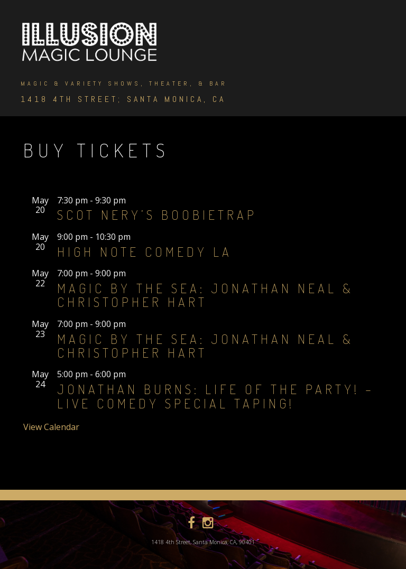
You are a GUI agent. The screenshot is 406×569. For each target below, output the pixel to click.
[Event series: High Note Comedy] (137, 236)
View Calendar (51, 427)
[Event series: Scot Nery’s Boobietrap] (132, 200)
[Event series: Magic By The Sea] (132, 273)
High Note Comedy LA (144, 252)
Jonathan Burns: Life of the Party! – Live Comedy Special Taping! (215, 396)
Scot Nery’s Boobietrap (157, 215)
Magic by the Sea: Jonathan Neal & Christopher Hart (205, 295)
